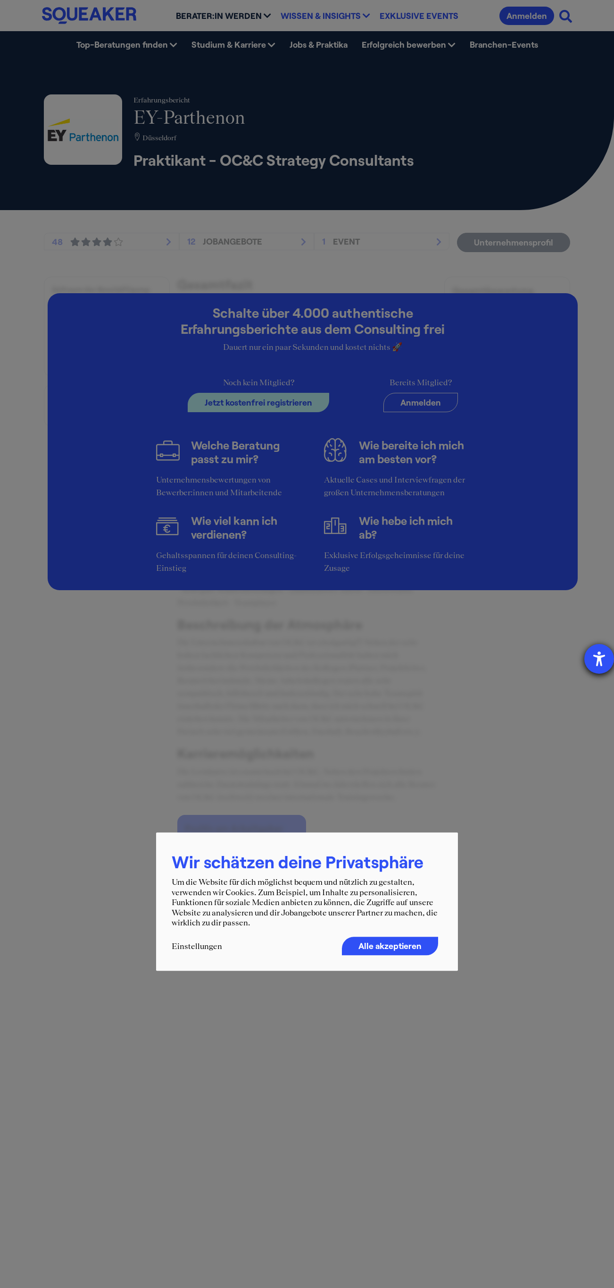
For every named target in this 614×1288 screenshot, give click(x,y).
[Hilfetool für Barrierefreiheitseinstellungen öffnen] (599, 659)
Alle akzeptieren (390, 946)
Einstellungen (197, 946)
